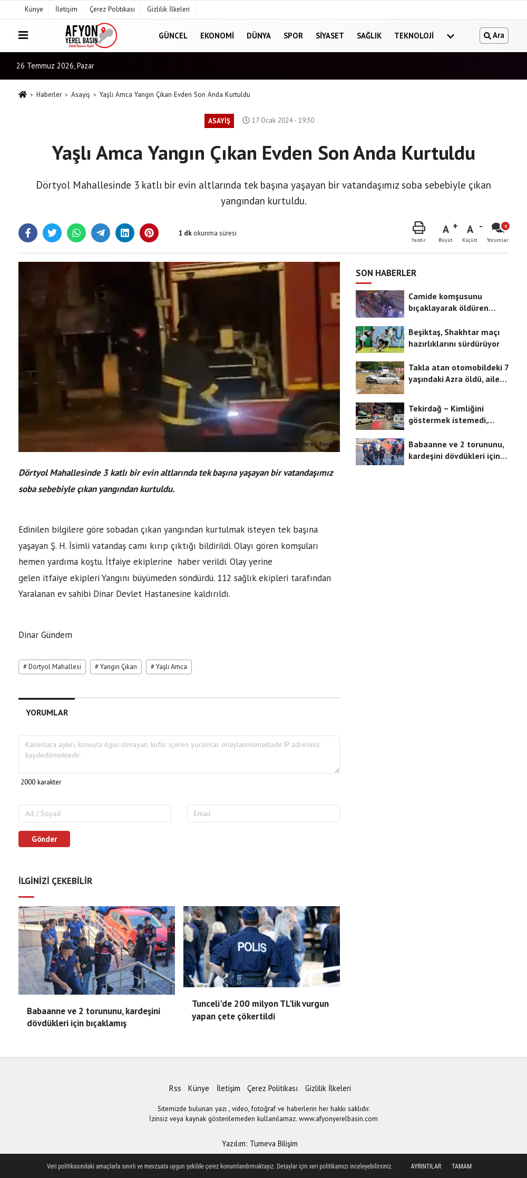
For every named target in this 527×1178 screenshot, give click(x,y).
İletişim (66, 9)
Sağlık (369, 36)
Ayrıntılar (426, 1166)
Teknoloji (414, 36)
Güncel (173, 36)
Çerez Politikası (112, 9)
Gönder (44, 839)
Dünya (259, 36)
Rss (175, 1088)
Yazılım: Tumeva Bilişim (260, 1143)
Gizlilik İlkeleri (168, 9)
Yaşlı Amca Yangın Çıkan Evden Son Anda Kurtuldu (175, 94)
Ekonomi (217, 36)
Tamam (462, 1166)
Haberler (49, 94)
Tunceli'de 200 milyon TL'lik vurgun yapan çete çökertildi (260, 1010)
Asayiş (80, 94)
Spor (293, 36)
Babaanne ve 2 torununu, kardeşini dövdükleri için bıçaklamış (93, 1017)
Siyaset (330, 36)
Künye (34, 9)
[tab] (46, 712)
